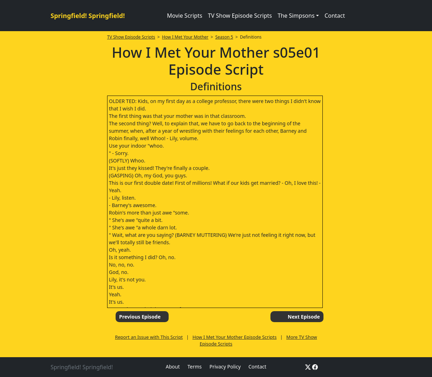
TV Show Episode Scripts (240, 15)
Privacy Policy (224, 366)
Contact (335, 15)
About (173, 366)
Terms (194, 366)
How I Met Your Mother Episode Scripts (234, 337)
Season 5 (224, 37)
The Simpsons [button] (296, 15)
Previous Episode (139, 316)
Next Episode (304, 316)
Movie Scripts (184, 15)
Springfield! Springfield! (88, 15)
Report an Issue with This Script (149, 337)
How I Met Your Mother (185, 37)
